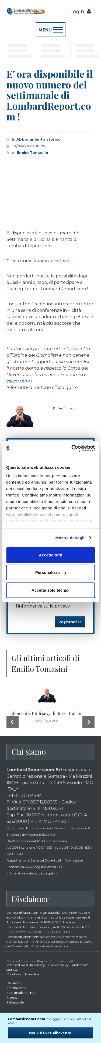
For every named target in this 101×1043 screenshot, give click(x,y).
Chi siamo (13, 983)
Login (80, 11)
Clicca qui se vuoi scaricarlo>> (37, 260)
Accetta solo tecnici (50, 590)
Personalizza (50, 572)
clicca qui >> (19, 381)
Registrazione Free (20, 992)
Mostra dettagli (69, 537)
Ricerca (12, 997)
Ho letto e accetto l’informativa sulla (43, 604)
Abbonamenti (16, 987)
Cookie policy (58, 965)
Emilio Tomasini (32, 152)
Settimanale (15, 1002)
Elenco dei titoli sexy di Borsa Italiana (46, 713)
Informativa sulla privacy (25, 965)
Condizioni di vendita (22, 974)
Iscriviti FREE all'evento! (50, 1033)
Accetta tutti (50, 554)
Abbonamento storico (38, 139)
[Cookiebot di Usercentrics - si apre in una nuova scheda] (72, 448)
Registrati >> (69, 622)
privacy (62, 606)
